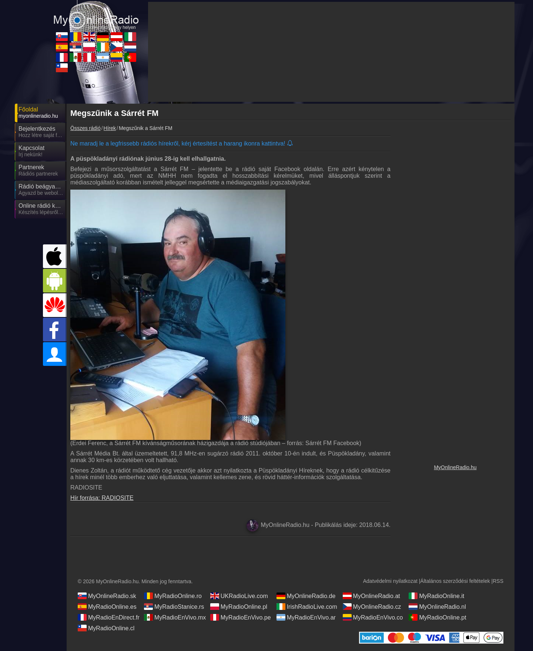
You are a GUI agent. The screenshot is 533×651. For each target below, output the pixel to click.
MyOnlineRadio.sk (107, 595)
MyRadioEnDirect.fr (109, 617)
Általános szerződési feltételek (455, 581)
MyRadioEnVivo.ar (306, 617)
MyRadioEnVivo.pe (240, 617)
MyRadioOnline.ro (173, 595)
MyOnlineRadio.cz (372, 606)
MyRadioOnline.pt (437, 617)
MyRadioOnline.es (107, 606)
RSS (498, 581)
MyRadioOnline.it (436, 595)
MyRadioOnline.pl (238, 606)
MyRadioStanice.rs (174, 606)
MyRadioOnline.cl (106, 628)
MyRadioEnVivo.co (373, 617)
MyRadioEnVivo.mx (175, 617)
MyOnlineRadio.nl (437, 606)
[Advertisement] (455, 250)
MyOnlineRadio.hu (455, 467)
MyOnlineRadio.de (306, 595)
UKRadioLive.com (239, 595)
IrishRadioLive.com (306, 606)
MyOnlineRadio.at (371, 595)
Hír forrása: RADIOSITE (102, 498)
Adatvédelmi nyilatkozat (390, 581)
